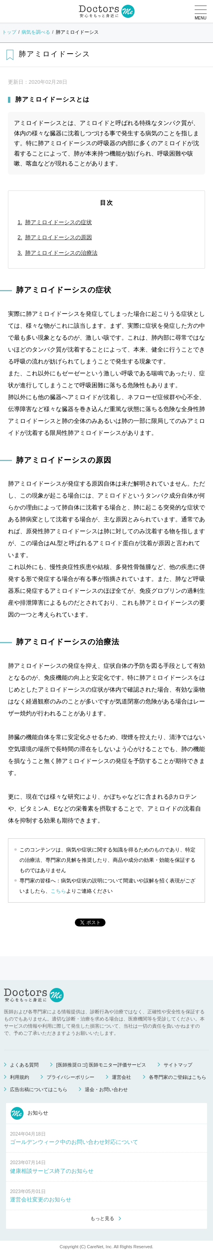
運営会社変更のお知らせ (40, 1199)
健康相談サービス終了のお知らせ (52, 1171)
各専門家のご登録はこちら (177, 1077)
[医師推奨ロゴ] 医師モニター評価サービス (101, 1065)
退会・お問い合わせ (106, 1089)
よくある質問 (24, 1065)
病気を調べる (35, 32)
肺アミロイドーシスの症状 (58, 222)
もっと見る (102, 1218)
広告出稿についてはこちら (38, 1089)
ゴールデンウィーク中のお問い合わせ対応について (74, 1142)
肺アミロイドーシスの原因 (58, 237)
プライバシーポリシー (70, 1077)
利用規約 (19, 1077)
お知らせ (29, 1113)
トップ (9, 32)
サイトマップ (178, 1065)
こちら (58, 891)
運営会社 (121, 1077)
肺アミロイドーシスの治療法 (61, 253)
